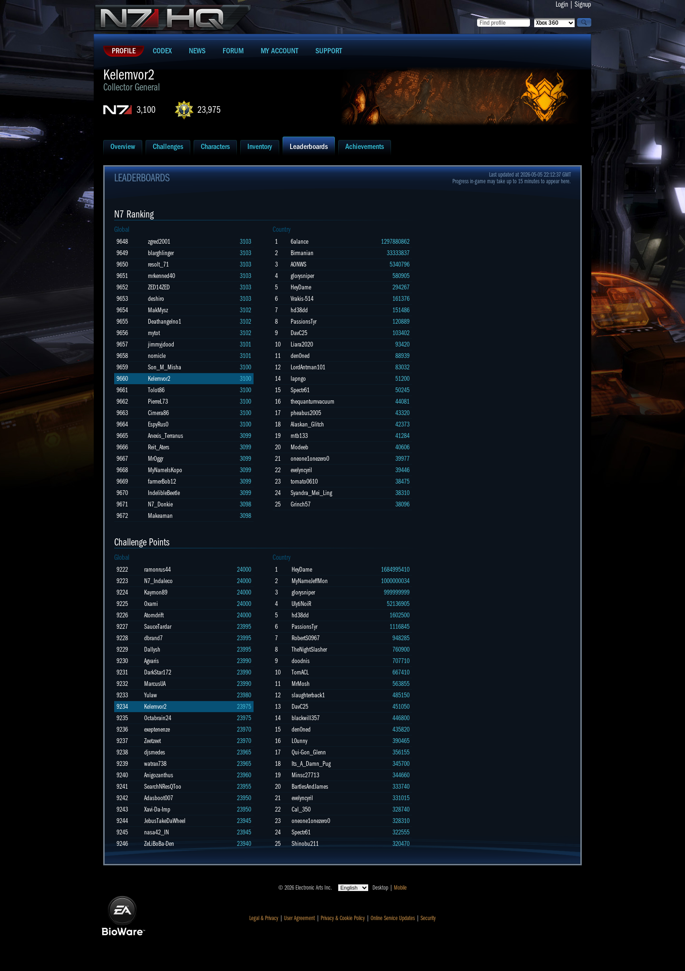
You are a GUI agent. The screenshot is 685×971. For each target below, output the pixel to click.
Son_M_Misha (164, 367)
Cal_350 (301, 809)
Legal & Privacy (263, 918)
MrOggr (155, 459)
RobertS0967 (306, 638)
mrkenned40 (161, 276)
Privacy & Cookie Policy (343, 918)
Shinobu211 (305, 844)
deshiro (156, 299)
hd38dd (299, 310)
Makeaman (160, 516)
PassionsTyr (303, 321)
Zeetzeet (152, 741)
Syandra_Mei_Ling (311, 493)
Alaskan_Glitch (307, 424)
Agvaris (151, 661)
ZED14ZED (159, 287)
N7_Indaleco (158, 581)
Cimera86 (158, 413)
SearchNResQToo (162, 787)
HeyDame (301, 287)
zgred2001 (159, 242)
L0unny (299, 741)
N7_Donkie (160, 504)
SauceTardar (157, 627)
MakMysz (158, 310)
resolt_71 (158, 264)
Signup (583, 4)
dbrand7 (153, 638)
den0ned (300, 356)
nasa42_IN (156, 832)
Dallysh (152, 649)
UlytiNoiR (301, 604)
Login (562, 4)
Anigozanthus (158, 775)
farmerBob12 (162, 481)
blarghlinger (161, 253)
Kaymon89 (155, 592)
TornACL (300, 672)
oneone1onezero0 (310, 459)
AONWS (298, 264)
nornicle (157, 356)
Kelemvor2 (159, 379)
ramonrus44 (157, 569)
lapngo (298, 379)
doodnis (301, 661)
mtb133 (299, 436)
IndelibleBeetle (164, 493)
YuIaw (150, 695)
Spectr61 (300, 390)
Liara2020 (302, 344)
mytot (154, 333)
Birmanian (302, 253)
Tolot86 (156, 390)
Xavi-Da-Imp (157, 809)
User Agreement (299, 918)
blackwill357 (306, 718)
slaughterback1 (308, 695)
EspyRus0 (158, 424)
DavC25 (299, 333)
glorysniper (302, 276)
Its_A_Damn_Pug (311, 764)
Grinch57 (301, 504)
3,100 (146, 109)
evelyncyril (301, 470)
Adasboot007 (158, 798)
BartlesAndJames (310, 787)
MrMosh (301, 684)
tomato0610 (304, 481)
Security (428, 918)
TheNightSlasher (309, 649)
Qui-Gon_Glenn (309, 752)
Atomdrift (154, 615)
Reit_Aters (158, 447)
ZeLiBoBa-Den (159, 844)
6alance (299, 242)
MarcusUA (155, 684)
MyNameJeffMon (310, 581)
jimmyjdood (161, 344)
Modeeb (299, 447)
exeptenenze (157, 729)
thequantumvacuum (312, 401)
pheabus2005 (306, 413)
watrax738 (155, 764)
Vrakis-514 (302, 299)
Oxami (151, 604)
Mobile (400, 887)
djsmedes (154, 752)
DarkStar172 (157, 672)
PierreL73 (158, 401)
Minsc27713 (305, 775)
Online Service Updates (393, 918)
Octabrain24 (157, 718)
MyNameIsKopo (165, 470)
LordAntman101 (308, 367)
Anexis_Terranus (165, 436)
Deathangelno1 (164, 321)
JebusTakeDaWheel (165, 821)
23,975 (209, 109)
